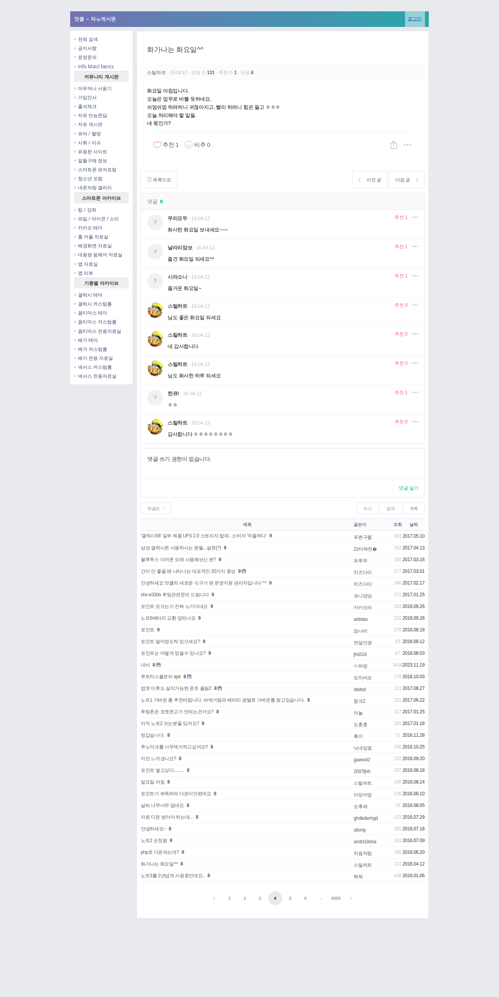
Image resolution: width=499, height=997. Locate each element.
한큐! (173, 393)
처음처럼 (363, 853)
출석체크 (85, 106)
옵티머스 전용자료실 (97, 331)
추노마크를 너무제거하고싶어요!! (174, 747)
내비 (145, 665)
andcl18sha (365, 841)
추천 (401, 217)
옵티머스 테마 (90, 312)
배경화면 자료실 (93, 245)
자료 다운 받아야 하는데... (167, 817)
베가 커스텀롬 (90, 349)
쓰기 (367, 508)
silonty (360, 830)
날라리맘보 (180, 248)
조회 (397, 524)
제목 (247, 524)
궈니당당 (363, 596)
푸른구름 (363, 537)
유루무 (360, 560)
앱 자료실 (86, 264)
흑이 (358, 736)
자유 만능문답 (90, 115)
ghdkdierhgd (366, 818)
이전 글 (368, 179)
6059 (335, 898)
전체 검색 (86, 39)
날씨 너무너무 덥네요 (162, 805)
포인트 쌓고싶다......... (162, 770)
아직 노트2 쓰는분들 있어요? (170, 723)
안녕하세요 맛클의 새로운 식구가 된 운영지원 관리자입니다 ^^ (203, 583)
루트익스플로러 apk (161, 676)
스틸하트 (157, 72)
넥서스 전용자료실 (95, 376)
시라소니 (178, 277)
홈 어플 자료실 (91, 236)
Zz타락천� (365, 549)
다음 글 (406, 179)
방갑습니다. (153, 735)
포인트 (147, 630)
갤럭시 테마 (88, 294)
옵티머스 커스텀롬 (95, 321)
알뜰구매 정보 (90, 160)
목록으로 (159, 179)
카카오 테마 (88, 227)
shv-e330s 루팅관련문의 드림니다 (175, 594)
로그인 (415, 18)
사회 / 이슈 (87, 142)
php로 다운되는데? (160, 852)
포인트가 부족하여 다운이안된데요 (176, 793)
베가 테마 (86, 340)
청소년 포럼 (88, 178)
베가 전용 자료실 (93, 358)
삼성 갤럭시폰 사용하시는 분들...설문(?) (181, 548)
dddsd (360, 689)
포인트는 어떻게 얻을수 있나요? (173, 653)
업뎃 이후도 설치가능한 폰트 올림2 (176, 688)
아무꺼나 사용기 (93, 88)
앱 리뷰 (83, 273)
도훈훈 (360, 724)
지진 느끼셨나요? (158, 758)
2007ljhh (362, 771)
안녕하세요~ (153, 829)
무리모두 (178, 218)
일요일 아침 (153, 782)
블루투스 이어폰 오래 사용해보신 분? (178, 559)
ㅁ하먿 (360, 666)
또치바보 (363, 678)
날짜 (413, 524)
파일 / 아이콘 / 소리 (96, 218)
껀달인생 (363, 642)
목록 (414, 508)
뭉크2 (359, 701)
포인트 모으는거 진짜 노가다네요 (174, 606)
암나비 (360, 631)
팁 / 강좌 (85, 209)
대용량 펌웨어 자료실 (98, 254)
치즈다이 (363, 572)
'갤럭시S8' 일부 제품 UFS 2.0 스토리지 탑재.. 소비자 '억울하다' (204, 535)
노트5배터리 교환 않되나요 (168, 618)
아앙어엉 (363, 795)
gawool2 (362, 759)
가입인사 (85, 97)
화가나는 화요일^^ (175, 49)
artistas (361, 619)
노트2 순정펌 (154, 840)
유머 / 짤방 (87, 133)
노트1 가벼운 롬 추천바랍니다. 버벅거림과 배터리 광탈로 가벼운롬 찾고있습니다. (222, 700)
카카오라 (363, 607)
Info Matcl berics (94, 66)
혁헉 (358, 877)
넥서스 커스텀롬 (93, 367)
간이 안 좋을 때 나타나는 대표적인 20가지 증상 (188, 571)
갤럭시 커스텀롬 (93, 303)
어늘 (358, 713)
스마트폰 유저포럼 (95, 169)
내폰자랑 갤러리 (93, 187)
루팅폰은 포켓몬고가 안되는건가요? (177, 711)
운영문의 (85, 57)
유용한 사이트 (90, 151)
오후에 (360, 806)
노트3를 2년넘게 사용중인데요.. (173, 875)
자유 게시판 (88, 124)
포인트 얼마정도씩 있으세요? (170, 641)
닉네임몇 (363, 748)
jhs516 (360, 654)
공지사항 (85, 48)
